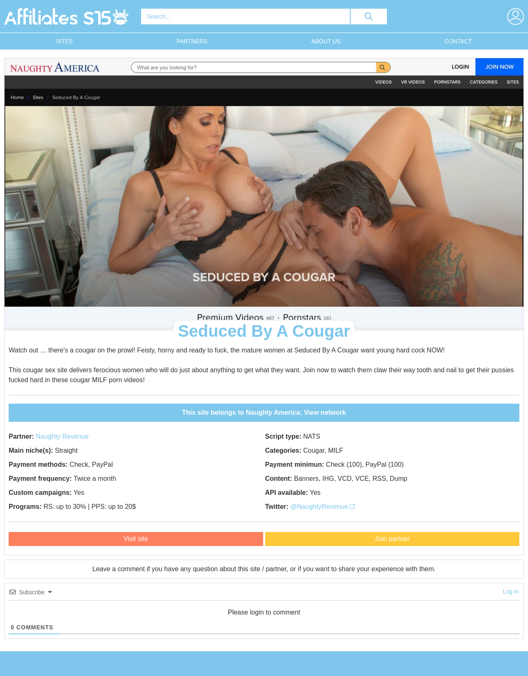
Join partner (392, 538)
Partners (192, 41)
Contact (458, 41)
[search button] (368, 16)
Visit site (136, 538)
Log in (511, 591)
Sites (64, 41)
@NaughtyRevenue (322, 506)
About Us (326, 41)
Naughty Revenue (62, 436)
